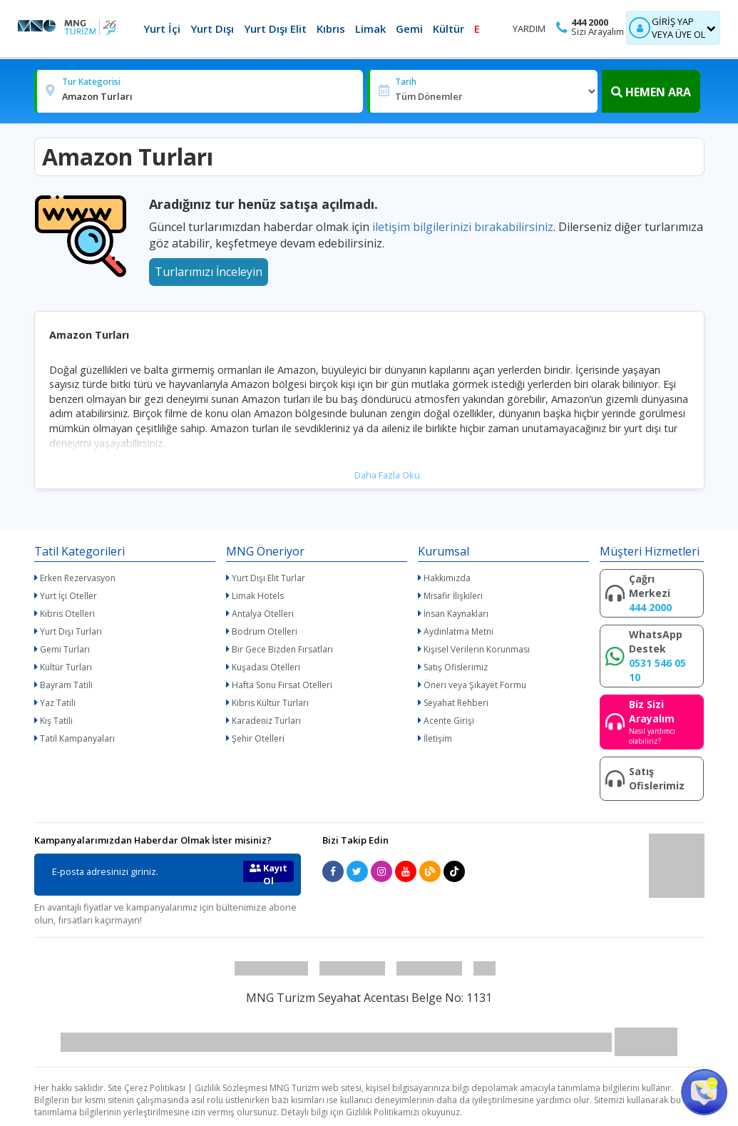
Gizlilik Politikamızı (382, 1112)
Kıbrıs (331, 28)
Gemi (409, 28)
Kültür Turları (66, 667)
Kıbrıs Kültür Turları (270, 703)
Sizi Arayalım (597, 31)
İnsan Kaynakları (456, 614)
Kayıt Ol (268, 871)
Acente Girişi (449, 721)
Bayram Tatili (66, 685)
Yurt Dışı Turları (71, 631)
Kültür (448, 28)
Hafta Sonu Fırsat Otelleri (282, 685)
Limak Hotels (258, 596)
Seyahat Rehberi (456, 703)
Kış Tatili (56, 721)
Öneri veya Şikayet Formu (475, 685)
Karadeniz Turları (266, 721)
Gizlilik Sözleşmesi (231, 1088)
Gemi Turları (65, 649)
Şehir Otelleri (258, 738)
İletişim (438, 738)
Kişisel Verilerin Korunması (477, 649)
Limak (370, 28)
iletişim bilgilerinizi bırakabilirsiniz (462, 227)
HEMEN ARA (651, 92)
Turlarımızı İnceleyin (208, 272)
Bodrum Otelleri (264, 631)
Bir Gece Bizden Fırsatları (282, 649)
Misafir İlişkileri (453, 596)
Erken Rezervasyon (78, 578)
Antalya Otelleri (263, 614)
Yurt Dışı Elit (275, 28)
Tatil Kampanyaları (77, 738)
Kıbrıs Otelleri (67, 614)
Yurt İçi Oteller (68, 596)
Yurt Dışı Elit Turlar (268, 578)
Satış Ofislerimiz (456, 667)
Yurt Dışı (212, 28)
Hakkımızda (447, 578)
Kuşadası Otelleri (266, 667)
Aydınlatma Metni (458, 631)
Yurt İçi (161, 28)
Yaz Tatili (58, 703)
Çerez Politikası (154, 1088)
